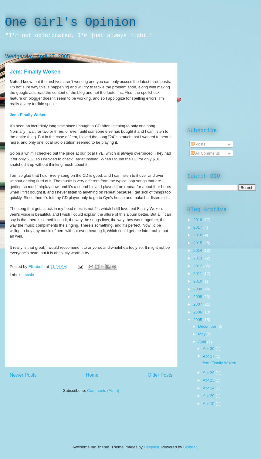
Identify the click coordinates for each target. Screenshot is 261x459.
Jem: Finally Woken (35, 72)
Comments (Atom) (103, 390)
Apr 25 (209, 380)
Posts (198, 144)
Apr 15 (209, 403)
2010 (198, 281)
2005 (198, 319)
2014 (198, 250)
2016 (198, 235)
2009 (198, 289)
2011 (198, 273)
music (29, 274)
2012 (198, 266)
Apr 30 (209, 348)
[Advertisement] (91, 324)
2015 (198, 243)
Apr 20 (209, 395)
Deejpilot (151, 447)
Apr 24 (209, 388)
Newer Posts (23, 375)
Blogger (190, 447)
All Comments (205, 153)
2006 (198, 312)
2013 (198, 258)
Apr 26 (209, 372)
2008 (198, 296)
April (202, 342)
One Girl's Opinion (70, 22)
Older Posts (160, 375)
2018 (198, 220)
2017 (198, 227)
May (202, 334)
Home (92, 375)
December (208, 326)
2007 (198, 304)
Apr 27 (209, 356)
